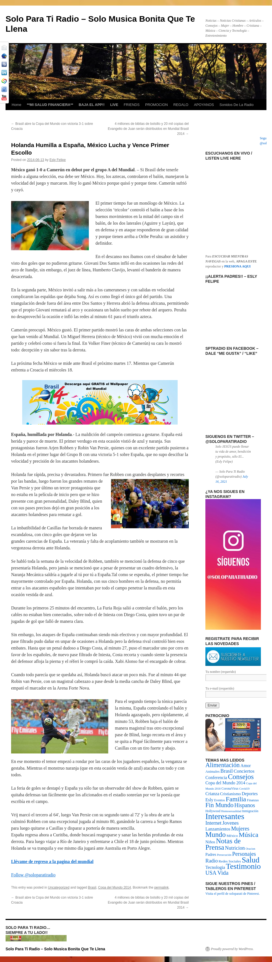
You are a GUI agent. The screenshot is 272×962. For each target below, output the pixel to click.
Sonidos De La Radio (237, 105)
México (232, 836)
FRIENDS (132, 105)
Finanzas (253, 800)
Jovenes (230, 823)
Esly (209, 799)
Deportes (250, 793)
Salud (251, 860)
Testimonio (243, 866)
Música (248, 834)
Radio (211, 861)
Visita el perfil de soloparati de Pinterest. (232, 894)
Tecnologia (215, 867)
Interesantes (224, 816)
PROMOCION (156, 105)
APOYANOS (204, 105)
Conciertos (244, 771)
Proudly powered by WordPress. (232, 949)
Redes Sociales (230, 861)
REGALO (180, 105)
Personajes (244, 854)
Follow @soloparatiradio (33, 874)
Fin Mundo (219, 805)
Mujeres (240, 828)
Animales (212, 771)
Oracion (250, 848)
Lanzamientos (217, 829)
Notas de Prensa (223, 844)
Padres (210, 854)
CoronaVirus (229, 788)
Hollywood (212, 811)
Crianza (212, 793)
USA (210, 873)
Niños (210, 842)
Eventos (219, 800)
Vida (222, 872)
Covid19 (244, 788)
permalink (161, 887)
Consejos (241, 776)
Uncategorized (58, 887)
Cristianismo (230, 794)
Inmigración (250, 811)
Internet (213, 823)
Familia (236, 799)
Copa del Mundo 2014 (114, 887)
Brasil (92, 887)
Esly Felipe (57, 160)
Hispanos (244, 805)
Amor (245, 765)
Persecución (224, 854)
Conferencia (216, 777)
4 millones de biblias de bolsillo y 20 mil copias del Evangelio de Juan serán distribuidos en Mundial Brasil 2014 (148, 129)
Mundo (215, 834)
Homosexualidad (231, 811)
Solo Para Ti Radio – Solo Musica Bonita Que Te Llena (55, 949)
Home (16, 105)
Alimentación (222, 765)
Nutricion (235, 848)
